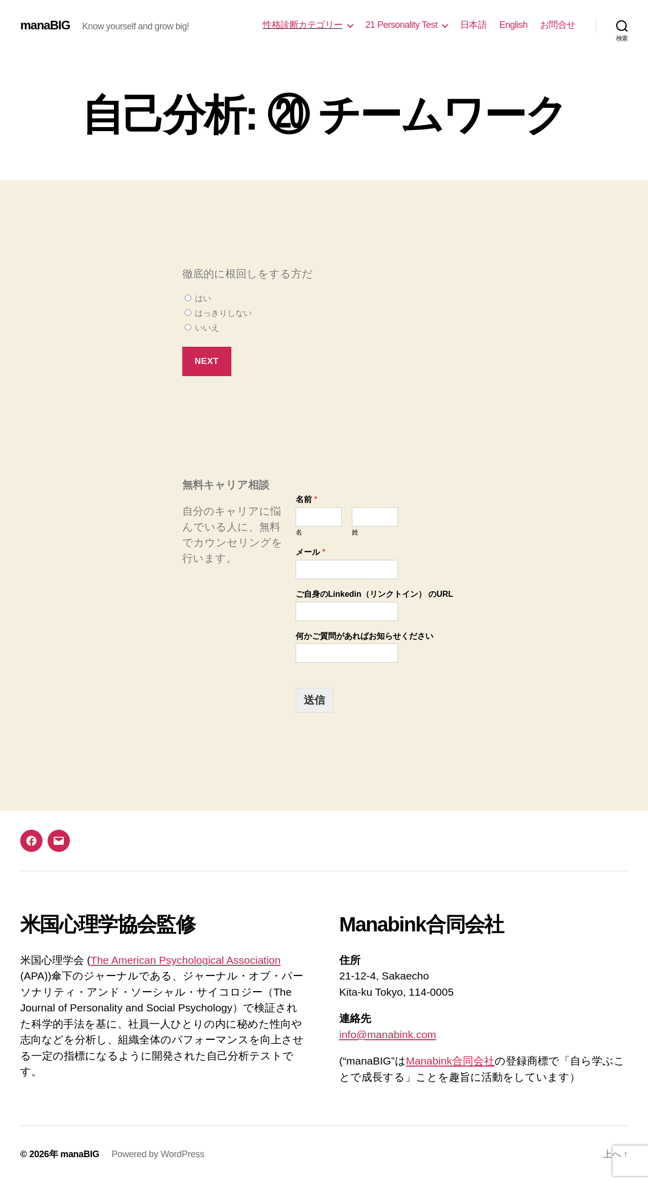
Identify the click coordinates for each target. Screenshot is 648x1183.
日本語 (473, 25)
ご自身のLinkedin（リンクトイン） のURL (374, 594)
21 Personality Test (401, 25)
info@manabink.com (387, 1034)
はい (198, 298)
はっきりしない (218, 313)
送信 (314, 700)
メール (311, 552)
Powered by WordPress (157, 1154)
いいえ (202, 328)
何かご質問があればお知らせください (364, 636)
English (513, 25)
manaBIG (45, 25)
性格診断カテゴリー (303, 25)
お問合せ (558, 25)
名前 (306, 499)
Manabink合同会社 (450, 1061)
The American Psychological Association (186, 960)
